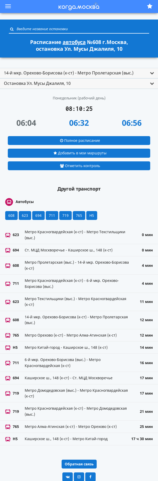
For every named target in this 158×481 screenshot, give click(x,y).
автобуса (74, 42)
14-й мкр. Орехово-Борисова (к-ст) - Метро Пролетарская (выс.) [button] (69, 73)
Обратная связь (79, 463)
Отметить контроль (80, 165)
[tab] (79, 73)
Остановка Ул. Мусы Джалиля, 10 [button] (37, 83)
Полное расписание (80, 140)
